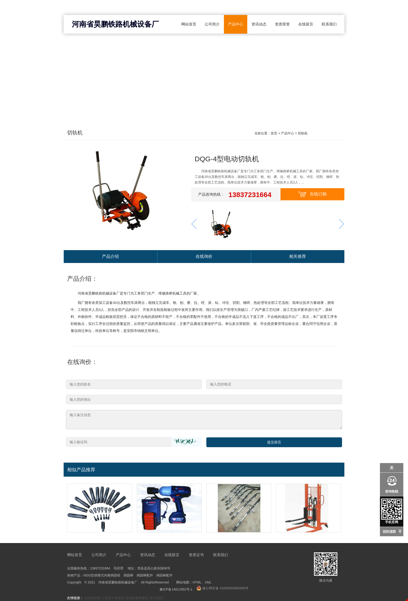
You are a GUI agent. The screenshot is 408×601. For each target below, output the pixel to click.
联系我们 (329, 24)
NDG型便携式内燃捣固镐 (102, 576)
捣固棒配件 (145, 576)
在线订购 (312, 194)
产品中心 (235, 24)
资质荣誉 (282, 24)
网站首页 (188, 24)
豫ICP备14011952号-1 (176, 590)
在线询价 (204, 257)
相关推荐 (297, 257)
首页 (274, 133)
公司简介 (212, 24)
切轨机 (75, 133)
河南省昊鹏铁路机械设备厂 (115, 24)
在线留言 (305, 24)
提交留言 (274, 443)
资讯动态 (258, 24)
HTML (197, 583)
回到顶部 (389, 531)
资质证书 (196, 556)
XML (208, 583)
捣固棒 (128, 576)
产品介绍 (110, 257)
